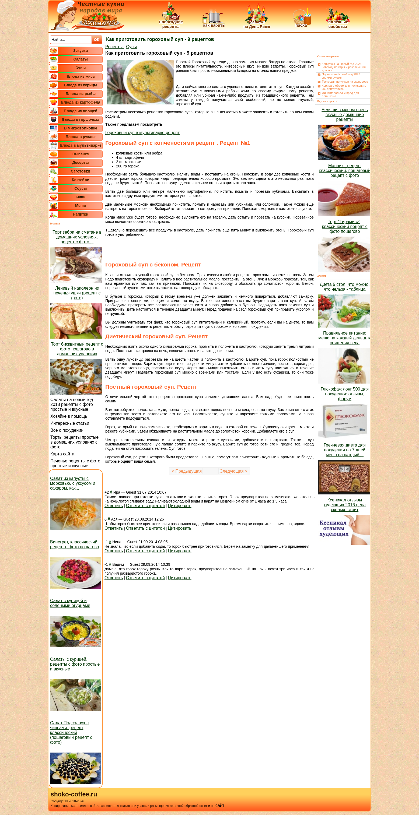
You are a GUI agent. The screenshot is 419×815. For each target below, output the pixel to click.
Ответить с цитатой (145, 505)
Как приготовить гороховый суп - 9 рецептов (160, 39)
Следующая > (233, 471)
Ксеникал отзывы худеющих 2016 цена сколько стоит (345, 505)
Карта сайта (62, 454)
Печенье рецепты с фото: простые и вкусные (76, 463)
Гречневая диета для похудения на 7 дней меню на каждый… (345, 450)
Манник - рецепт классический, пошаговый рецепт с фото (345, 170)
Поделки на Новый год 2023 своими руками (341, 76)
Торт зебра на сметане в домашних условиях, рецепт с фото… (77, 237)
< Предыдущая (187, 471)
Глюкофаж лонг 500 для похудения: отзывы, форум (345, 394)
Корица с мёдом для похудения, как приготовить (344, 87)
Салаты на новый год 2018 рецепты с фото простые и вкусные (71, 404)
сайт (219, 805)
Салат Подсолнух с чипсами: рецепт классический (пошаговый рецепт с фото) (71, 732)
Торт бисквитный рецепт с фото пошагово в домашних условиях (77, 349)
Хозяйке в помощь (68, 416)
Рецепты (114, 46)
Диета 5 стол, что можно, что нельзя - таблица (344, 286)
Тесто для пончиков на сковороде (345, 81)
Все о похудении (66, 430)
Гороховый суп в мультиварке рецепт (142, 132)
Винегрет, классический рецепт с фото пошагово (74, 544)
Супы (131, 46)
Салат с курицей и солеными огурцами (70, 603)
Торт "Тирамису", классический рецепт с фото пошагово (345, 226)
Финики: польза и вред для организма (340, 94)
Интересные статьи (69, 423)
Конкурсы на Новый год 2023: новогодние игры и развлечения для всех (344, 67)
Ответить (113, 505)
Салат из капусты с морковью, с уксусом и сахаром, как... (72, 483)
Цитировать (179, 505)
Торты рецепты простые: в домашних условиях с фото (75, 442)
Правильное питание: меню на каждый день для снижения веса (344, 338)
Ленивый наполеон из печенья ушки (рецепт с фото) (76, 293)
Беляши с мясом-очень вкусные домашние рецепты (345, 114)
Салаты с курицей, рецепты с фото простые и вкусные (75, 664)
